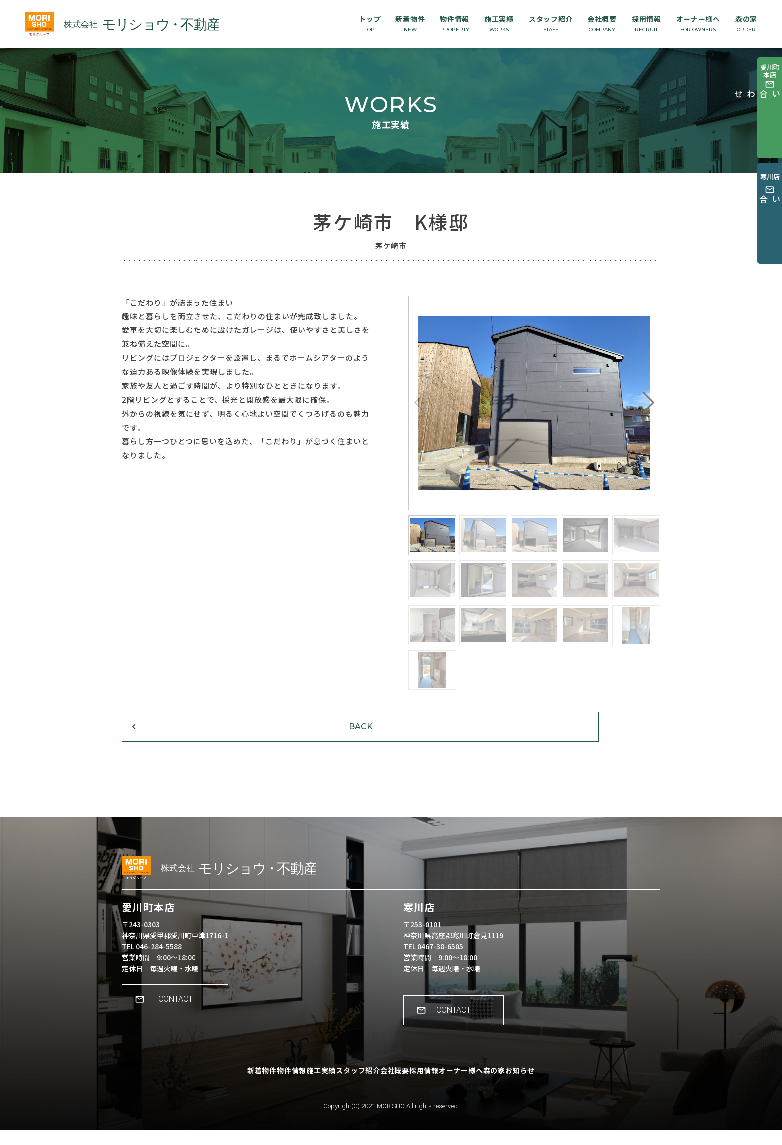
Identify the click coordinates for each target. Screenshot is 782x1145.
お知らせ (561, 1093)
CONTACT (182, 1021)
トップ (370, 23)
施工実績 (499, 23)
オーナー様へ (698, 23)
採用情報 (646, 23)
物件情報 (454, 23)
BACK (184, 739)
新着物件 (410, 23)
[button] (648, 403)
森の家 (746, 23)
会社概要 (602, 23)
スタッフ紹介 (551, 23)
